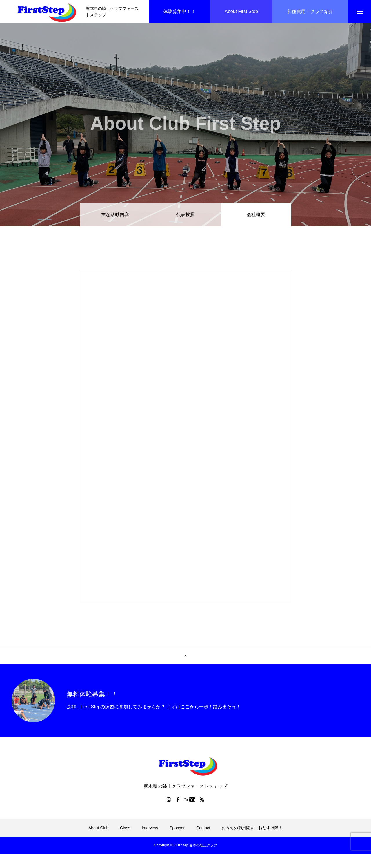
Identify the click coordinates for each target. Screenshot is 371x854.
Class (125, 828)
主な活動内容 (115, 214)
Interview (150, 828)
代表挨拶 (185, 214)
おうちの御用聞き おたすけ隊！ (252, 828)
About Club (98, 828)
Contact (203, 828)
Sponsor (177, 828)
